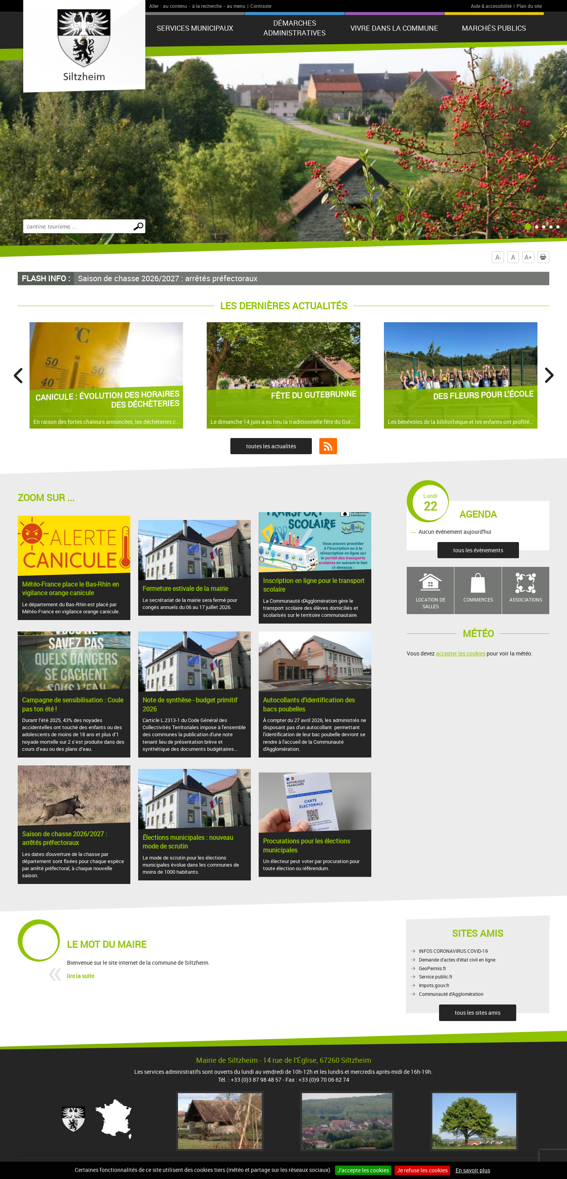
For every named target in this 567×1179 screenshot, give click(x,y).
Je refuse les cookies (422, 1170)
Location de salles (430, 602)
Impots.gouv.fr (434, 985)
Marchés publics (494, 28)
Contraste (260, 6)
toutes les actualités (271, 446)
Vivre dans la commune (394, 28)
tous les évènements (478, 550)
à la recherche (207, 6)
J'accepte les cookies (363, 1170)
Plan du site (529, 6)
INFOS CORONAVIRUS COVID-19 (453, 951)
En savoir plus (473, 1170)
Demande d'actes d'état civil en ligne (457, 959)
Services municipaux (195, 28)
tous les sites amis (477, 1012)
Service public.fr (435, 976)
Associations (526, 599)
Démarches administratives (294, 27)
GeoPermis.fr (432, 968)
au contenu (175, 6)
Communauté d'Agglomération (451, 994)
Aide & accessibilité (491, 6)
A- (498, 257)
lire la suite (80, 976)
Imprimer (544, 257)
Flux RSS (328, 446)
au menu (236, 6)
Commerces (478, 599)
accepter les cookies (460, 653)
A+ (528, 257)
